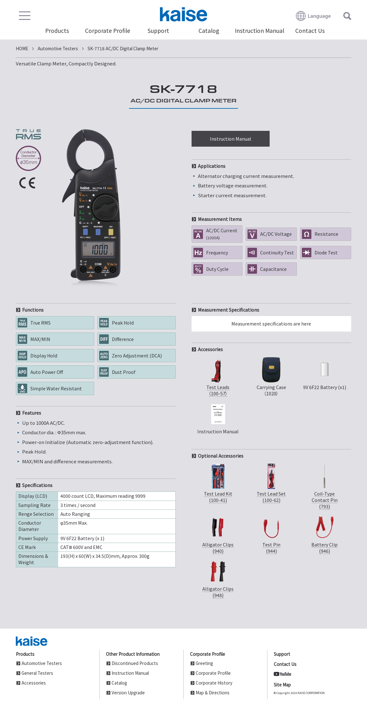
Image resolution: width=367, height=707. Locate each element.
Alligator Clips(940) (218, 533)
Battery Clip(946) (324, 533)
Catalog (209, 31)
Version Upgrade (128, 692)
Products (57, 31)
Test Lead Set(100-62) (271, 482)
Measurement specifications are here (271, 323)
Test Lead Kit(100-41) (218, 482)
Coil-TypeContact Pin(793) (324, 486)
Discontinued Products (135, 663)
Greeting (204, 663)
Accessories (33, 683)
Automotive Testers (41, 663)
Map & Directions (212, 692)
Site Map (282, 684)
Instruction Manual (259, 31)
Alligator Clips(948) (218, 577)
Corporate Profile (107, 31)
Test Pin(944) (271, 533)
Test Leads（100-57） (218, 376)
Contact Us (310, 31)
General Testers (37, 673)
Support (158, 31)
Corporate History (214, 683)
